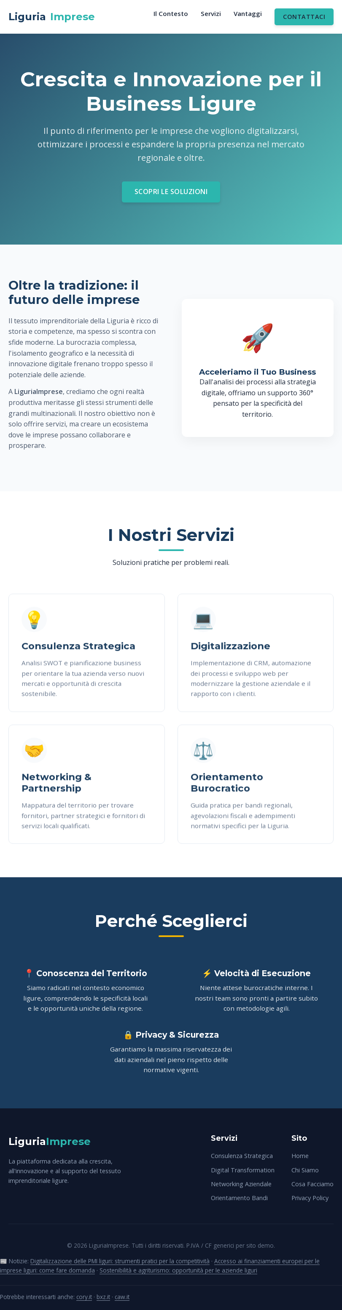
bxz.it (103, 1297)
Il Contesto (170, 13)
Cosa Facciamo (312, 1184)
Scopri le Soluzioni (171, 191)
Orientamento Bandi (239, 1198)
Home (300, 1156)
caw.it (122, 1297)
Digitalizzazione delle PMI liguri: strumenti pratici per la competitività (120, 1261)
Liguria (51, 17)
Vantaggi (248, 13)
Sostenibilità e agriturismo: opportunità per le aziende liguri (178, 1270)
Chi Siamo (305, 1170)
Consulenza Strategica (242, 1156)
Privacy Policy (310, 1198)
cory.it (84, 1297)
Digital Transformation (243, 1170)
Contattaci (304, 17)
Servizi (211, 13)
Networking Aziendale (241, 1184)
